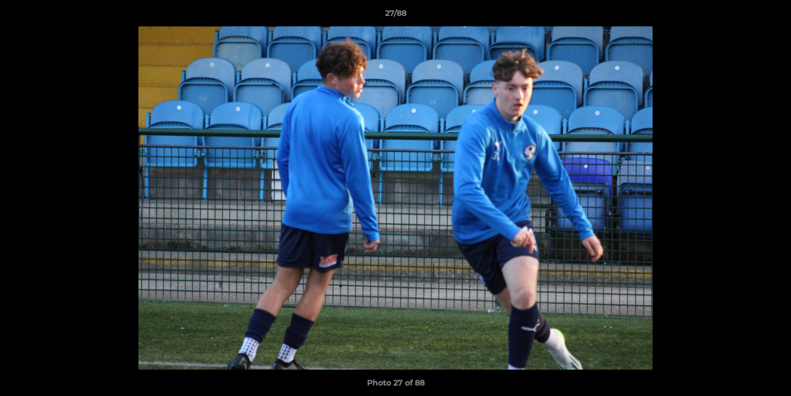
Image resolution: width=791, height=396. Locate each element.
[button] (771, 16)
